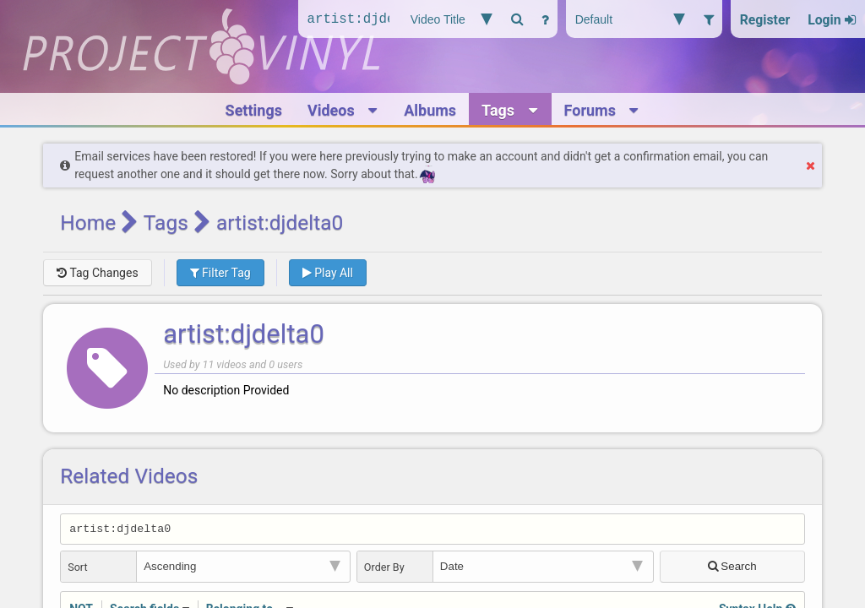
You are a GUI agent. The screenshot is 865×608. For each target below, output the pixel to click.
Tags (166, 222)
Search (732, 568)
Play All (327, 273)
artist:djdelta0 (243, 334)
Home (88, 222)
